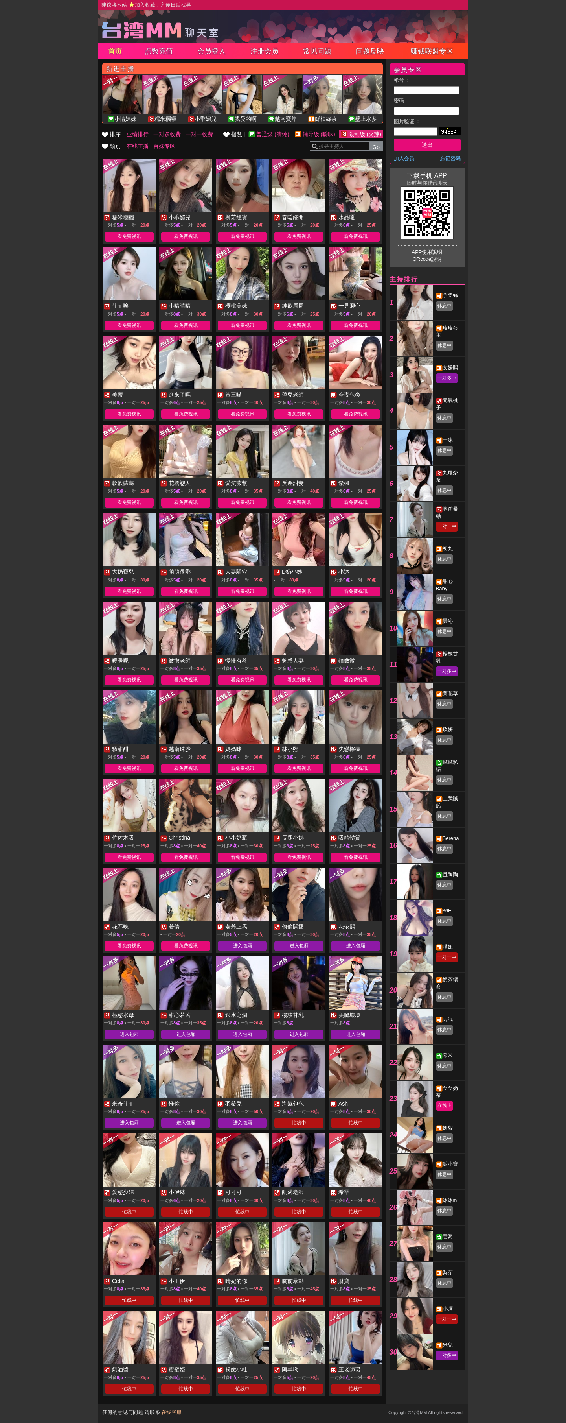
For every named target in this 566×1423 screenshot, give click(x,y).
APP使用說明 (427, 252)
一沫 (448, 440)
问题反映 (370, 51)
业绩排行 (138, 134)
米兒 (448, 1345)
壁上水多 (366, 119)
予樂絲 (450, 295)
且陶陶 (450, 874)
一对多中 (446, 378)
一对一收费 (199, 134)
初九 (448, 549)
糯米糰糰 (165, 119)
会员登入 (211, 51)
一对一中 (446, 526)
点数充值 (159, 51)
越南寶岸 (286, 119)
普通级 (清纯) (272, 134)
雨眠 (448, 1019)
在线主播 (138, 146)
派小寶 (450, 1164)
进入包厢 (242, 946)
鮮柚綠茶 (326, 119)
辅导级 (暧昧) (319, 134)
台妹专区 (164, 146)
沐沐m (450, 1200)
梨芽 (448, 1272)
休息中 (444, 305)
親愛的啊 (246, 119)
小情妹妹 (125, 119)
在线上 (444, 1105)
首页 (115, 51)
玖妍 (448, 730)
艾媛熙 (450, 368)
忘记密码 (450, 158)
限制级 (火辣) (365, 134)
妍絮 (448, 1128)
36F (447, 911)
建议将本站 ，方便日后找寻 (146, 5)
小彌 (448, 1309)
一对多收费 (167, 134)
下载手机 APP (427, 175)
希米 (448, 1055)
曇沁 (448, 621)
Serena (451, 838)
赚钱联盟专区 (432, 51)
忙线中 (299, 1123)
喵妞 (448, 947)
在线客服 (171, 1412)
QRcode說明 (427, 259)
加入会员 (404, 158)
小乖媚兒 (206, 119)
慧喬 (448, 1236)
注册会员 (264, 51)
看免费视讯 (129, 236)
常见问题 (317, 51)
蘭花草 (450, 693)
